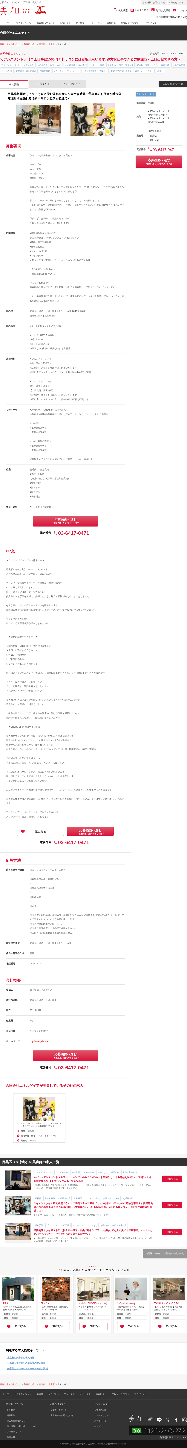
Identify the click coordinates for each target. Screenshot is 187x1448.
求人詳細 (14, 84)
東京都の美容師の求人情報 (20, 1357)
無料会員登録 (161, 10)
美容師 (39, 1394)
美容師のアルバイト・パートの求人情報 (27, 1368)
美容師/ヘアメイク (46, 23)
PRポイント (43, 83)
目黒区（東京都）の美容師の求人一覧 (165, 1253)
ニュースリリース (102, 1415)
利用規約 (11, 1410)
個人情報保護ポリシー (17, 1421)
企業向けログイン (177, 2)
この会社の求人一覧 (173, 83)
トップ (5, 23)
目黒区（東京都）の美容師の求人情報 (26, 1363)
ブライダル (151, 23)
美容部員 (111, 23)
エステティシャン (22, 23)
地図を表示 (78, 311)
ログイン (180, 10)
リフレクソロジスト (130, 23)
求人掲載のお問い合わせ (154, 2)
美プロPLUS (100, 1410)
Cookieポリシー (14, 1432)
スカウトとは (100, 1421)
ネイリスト (96, 23)
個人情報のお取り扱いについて (21, 1426)
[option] (39, 1118)
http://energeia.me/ (39, 1041)
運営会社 (11, 1437)
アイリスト (81, 23)
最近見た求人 (141, 10)
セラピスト (65, 23)
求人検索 (121, 10)
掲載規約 (11, 1415)
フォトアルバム (71, 83)
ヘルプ (97, 1426)
